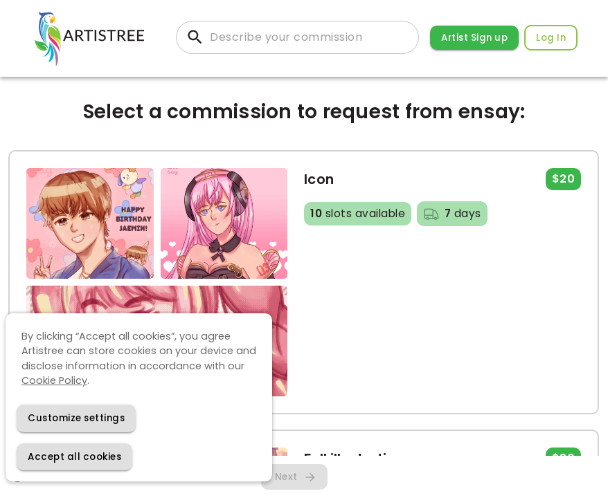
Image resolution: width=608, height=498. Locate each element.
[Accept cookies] (74, 456)
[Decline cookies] (76, 418)
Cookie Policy (54, 380)
